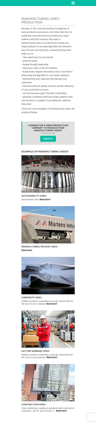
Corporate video (31, 297)
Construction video (33, 404)
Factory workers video (35, 351)
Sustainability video (33, 196)
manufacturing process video (39, 246)
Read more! (45, 199)
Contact (48, 138)
